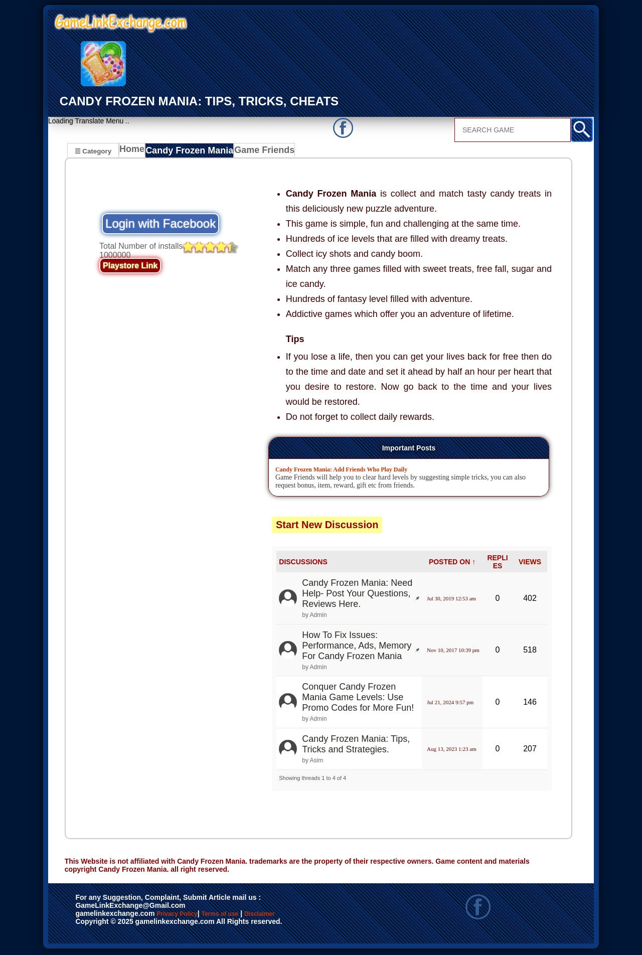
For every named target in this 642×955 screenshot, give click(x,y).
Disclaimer (306, 916)
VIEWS (530, 563)
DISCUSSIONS (303, 563)
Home (134, 152)
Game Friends (257, 152)
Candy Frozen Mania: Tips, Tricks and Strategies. (356, 745)
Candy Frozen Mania (189, 152)
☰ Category (93, 150)
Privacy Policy (187, 916)
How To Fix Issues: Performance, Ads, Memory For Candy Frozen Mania (356, 647)
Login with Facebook (160, 225)
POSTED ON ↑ (452, 563)
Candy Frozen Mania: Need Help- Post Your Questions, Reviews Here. (357, 594)
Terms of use (249, 916)
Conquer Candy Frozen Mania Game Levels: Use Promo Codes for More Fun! (358, 698)
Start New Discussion (327, 526)
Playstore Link (130, 267)
